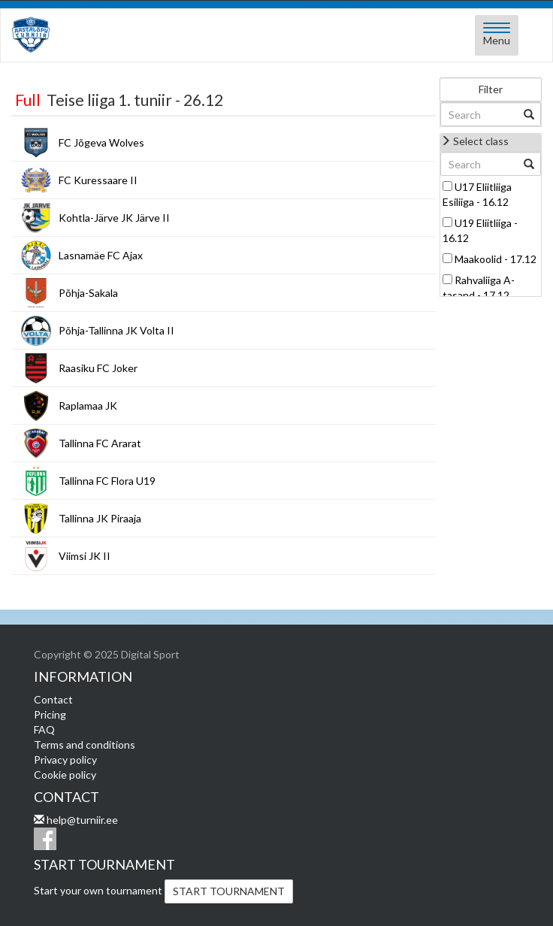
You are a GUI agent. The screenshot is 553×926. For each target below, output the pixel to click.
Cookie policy (65, 774)
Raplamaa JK (88, 405)
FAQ (44, 729)
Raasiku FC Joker (98, 368)
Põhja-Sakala (88, 292)
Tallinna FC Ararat (100, 443)
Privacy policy (65, 759)
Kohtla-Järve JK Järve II (114, 217)
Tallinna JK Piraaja (100, 518)
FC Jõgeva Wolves (101, 142)
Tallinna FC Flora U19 (107, 480)
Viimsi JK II (84, 555)
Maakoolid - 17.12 (495, 259)
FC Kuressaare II (98, 180)
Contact (53, 699)
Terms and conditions (84, 744)
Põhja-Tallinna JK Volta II (116, 330)
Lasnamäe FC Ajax (101, 255)
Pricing (50, 714)
